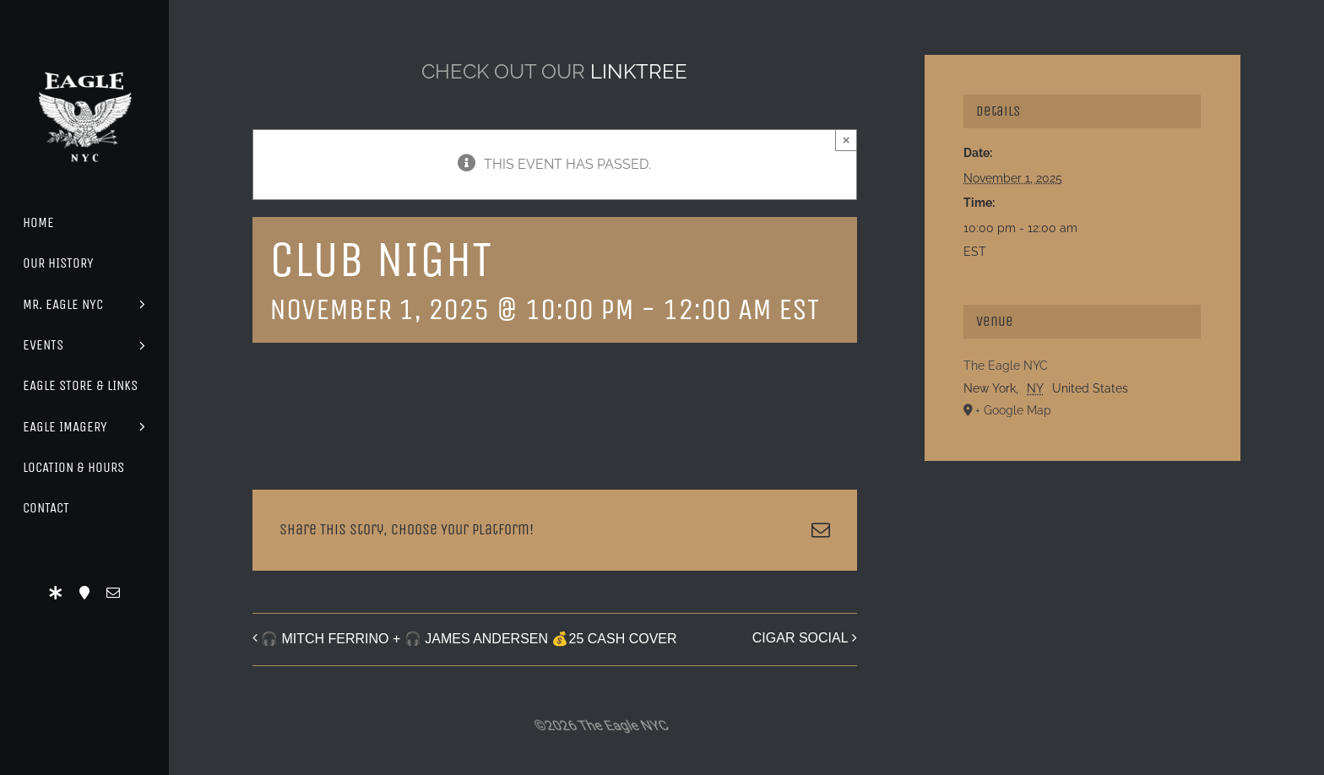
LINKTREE (638, 71)
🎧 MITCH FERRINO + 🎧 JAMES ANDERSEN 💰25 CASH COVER (469, 638)
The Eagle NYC (1005, 365)
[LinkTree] (55, 592)
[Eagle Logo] (84, 57)
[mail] (113, 592)
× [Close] (846, 140)
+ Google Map (1013, 410)
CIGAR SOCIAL (800, 638)
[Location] (84, 592)
